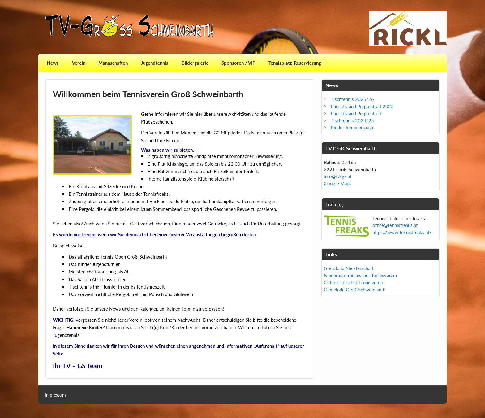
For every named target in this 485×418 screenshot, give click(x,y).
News (53, 63)
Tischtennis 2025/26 (352, 99)
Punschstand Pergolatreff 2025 (362, 106)
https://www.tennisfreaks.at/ (401, 232)
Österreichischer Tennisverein (354, 282)
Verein (78, 63)
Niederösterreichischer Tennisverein (360, 275)
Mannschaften (113, 63)
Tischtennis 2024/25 (352, 120)
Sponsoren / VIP (238, 63)
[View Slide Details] (408, 28)
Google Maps (337, 183)
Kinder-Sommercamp (352, 127)
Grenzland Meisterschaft (348, 268)
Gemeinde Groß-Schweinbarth (354, 289)
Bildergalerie (195, 63)
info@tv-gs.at (337, 176)
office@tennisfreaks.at (395, 225)
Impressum (55, 395)
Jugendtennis (154, 63)
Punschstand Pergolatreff (356, 113)
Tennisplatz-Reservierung (294, 63)
